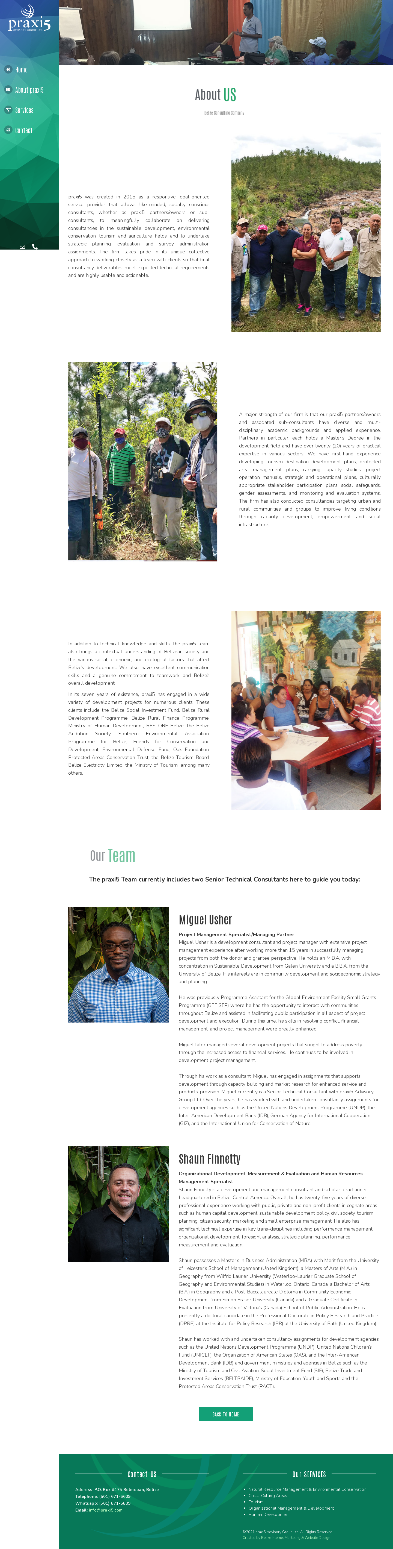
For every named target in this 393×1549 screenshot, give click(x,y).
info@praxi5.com (106, 1510)
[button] (226, 1414)
